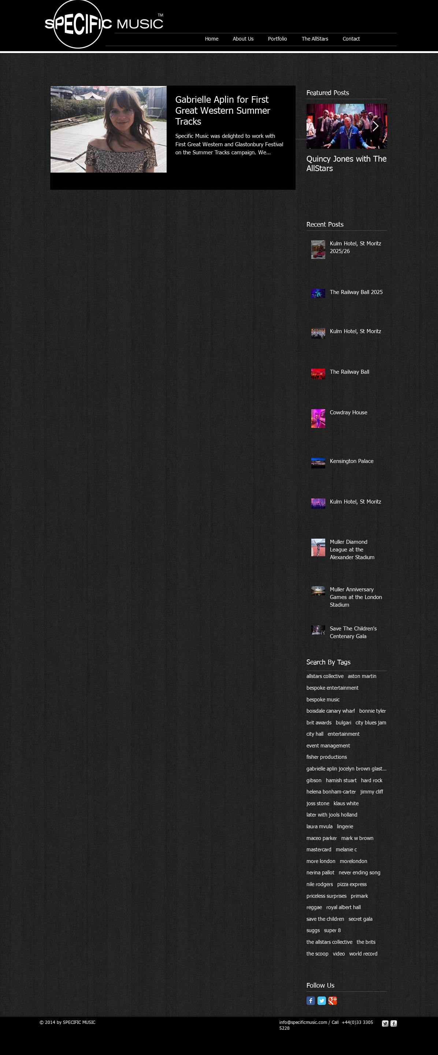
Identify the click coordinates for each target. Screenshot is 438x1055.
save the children (325, 919)
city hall (315, 734)
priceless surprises (326, 896)
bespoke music (323, 699)
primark (359, 896)
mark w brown (357, 838)
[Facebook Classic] (311, 1000)
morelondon (353, 861)
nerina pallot (320, 872)
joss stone (318, 803)
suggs (313, 930)
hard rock (371, 780)
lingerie (345, 826)
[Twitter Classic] (322, 1000)
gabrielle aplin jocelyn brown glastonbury (347, 769)
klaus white (346, 803)
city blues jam (371, 723)
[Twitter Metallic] (385, 1023)
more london (321, 861)
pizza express (352, 884)
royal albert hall (343, 907)
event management (328, 746)
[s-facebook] (393, 1023)
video (339, 954)
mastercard (319, 849)
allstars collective (325, 676)
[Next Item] (375, 126)
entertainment (344, 734)
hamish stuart (341, 780)
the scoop (317, 954)
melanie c (346, 849)
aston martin (362, 676)
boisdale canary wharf (331, 711)
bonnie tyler (372, 711)
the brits (366, 942)
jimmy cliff (371, 792)
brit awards (319, 723)
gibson (314, 780)
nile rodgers (320, 884)
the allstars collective (329, 942)
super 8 (332, 930)
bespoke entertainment (333, 688)
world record (363, 954)
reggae (314, 907)
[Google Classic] (332, 1000)
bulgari (343, 723)
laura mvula (320, 826)
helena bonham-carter (331, 792)
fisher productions (327, 757)
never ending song (360, 872)
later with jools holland (332, 815)
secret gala (360, 919)
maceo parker (322, 838)
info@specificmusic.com (303, 1023)
